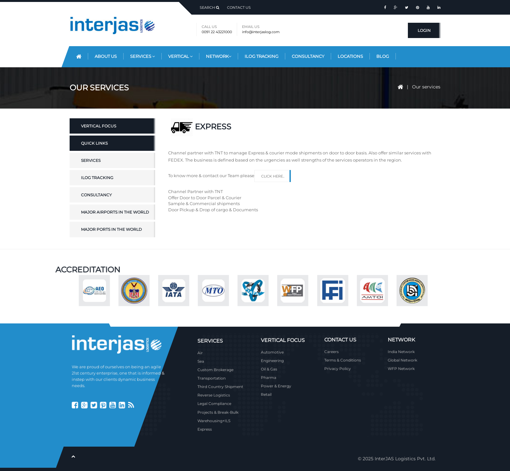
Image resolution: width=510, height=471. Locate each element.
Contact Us (239, 7)
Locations (350, 56)
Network (218, 56)
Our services (426, 87)
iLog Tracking (261, 56)
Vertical (180, 56)
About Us (106, 56)
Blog (382, 56)
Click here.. (272, 176)
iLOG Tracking (97, 191)
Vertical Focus (98, 139)
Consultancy (308, 56)
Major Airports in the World (115, 226)
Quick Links (94, 156)
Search (209, 7)
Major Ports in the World (111, 243)
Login (424, 30)
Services (142, 56)
